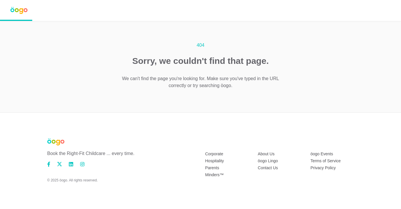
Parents (212, 167)
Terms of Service (325, 160)
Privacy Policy (323, 167)
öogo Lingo (268, 160)
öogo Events (321, 154)
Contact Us (268, 167)
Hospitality (214, 160)
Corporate (214, 154)
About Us (266, 154)
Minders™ (214, 174)
